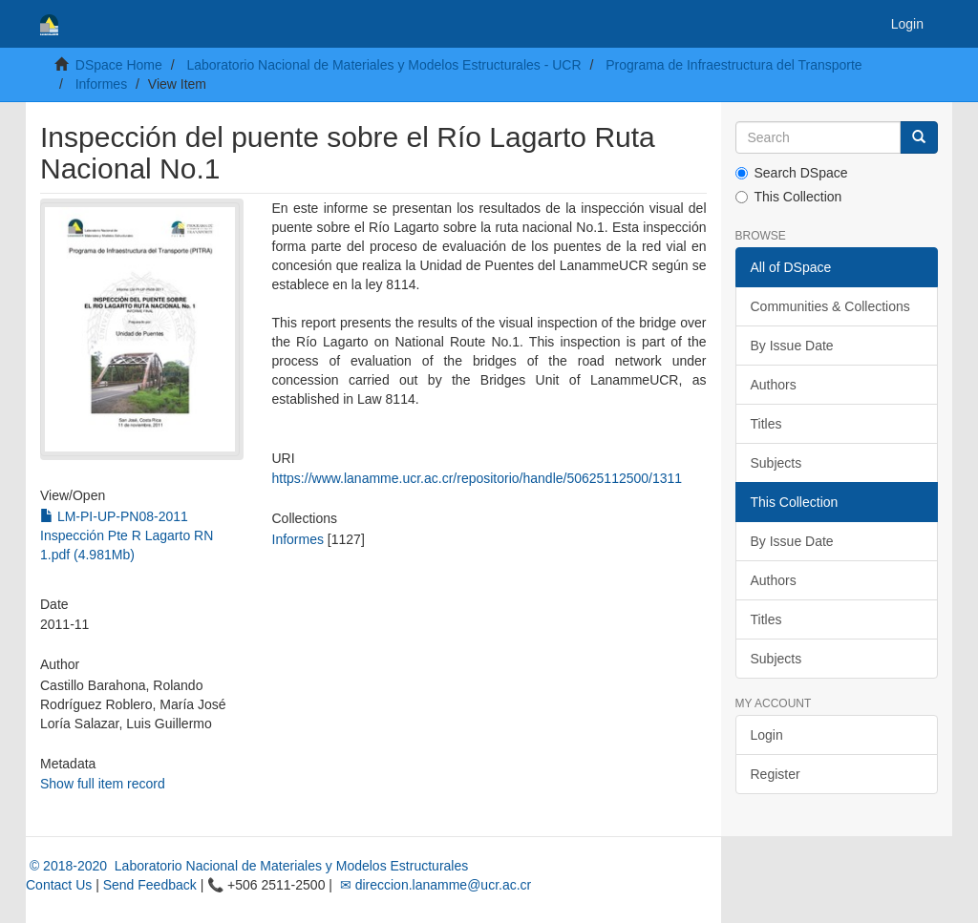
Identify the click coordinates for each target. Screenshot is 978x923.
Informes (101, 84)
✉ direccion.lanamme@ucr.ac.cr (433, 884)
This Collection (788, 196)
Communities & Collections (830, 306)
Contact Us (59, 884)
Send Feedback (150, 884)
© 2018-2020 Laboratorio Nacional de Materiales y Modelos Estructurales (247, 865)
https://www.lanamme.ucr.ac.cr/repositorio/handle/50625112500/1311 (477, 478)
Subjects (776, 463)
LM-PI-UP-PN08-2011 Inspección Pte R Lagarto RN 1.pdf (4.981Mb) (126, 535)
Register (775, 774)
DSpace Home (118, 65)
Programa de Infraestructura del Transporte (733, 65)
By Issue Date (792, 345)
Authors (774, 384)
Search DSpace (791, 172)
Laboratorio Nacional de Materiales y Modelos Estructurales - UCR (383, 65)
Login (767, 735)
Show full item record (102, 783)
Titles (766, 423)
